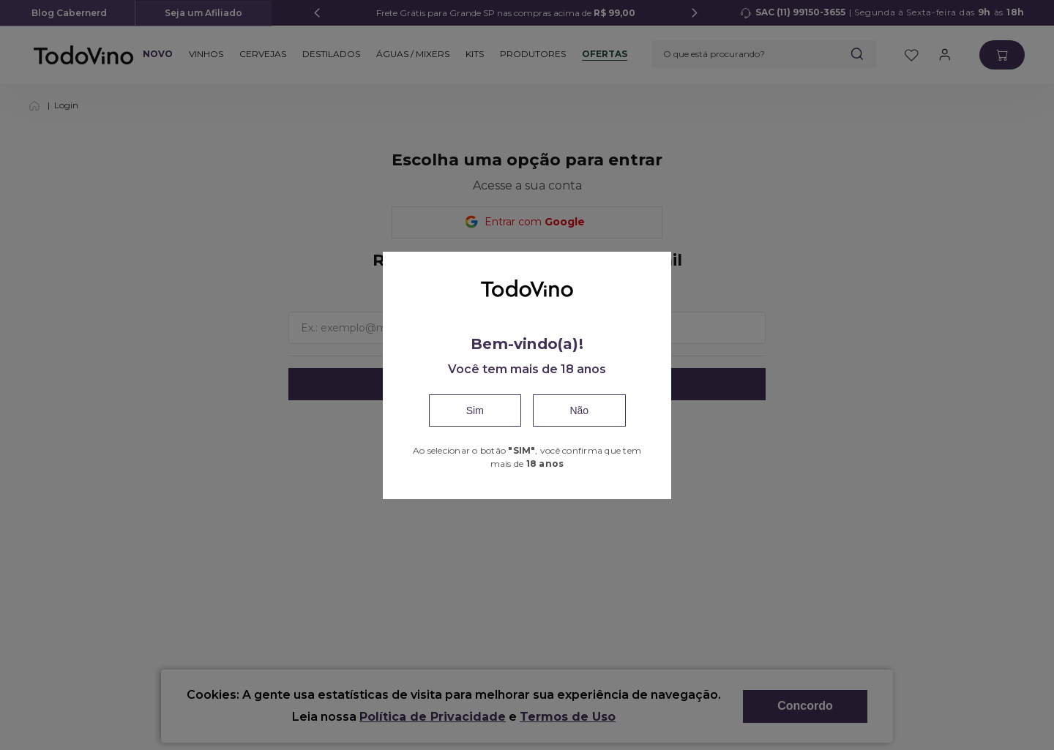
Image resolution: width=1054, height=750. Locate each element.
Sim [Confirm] (475, 410)
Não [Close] (578, 410)
